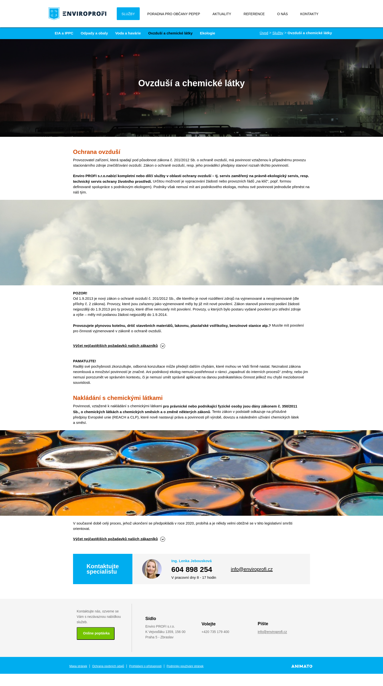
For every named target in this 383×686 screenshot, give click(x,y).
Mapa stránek (78, 666)
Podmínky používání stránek (185, 666)
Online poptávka (96, 633)
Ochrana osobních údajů (108, 666)
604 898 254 (191, 569)
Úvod (264, 33)
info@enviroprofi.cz (252, 569)
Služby (277, 33)
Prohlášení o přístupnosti (145, 666)
